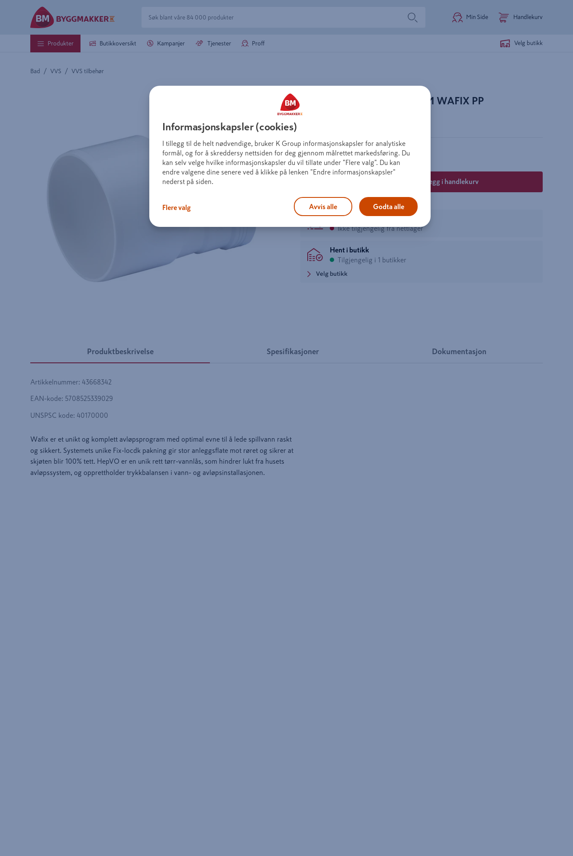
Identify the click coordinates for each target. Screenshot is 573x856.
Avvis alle (323, 206)
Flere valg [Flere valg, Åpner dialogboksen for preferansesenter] (176, 207)
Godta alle (388, 206)
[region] (290, 156)
